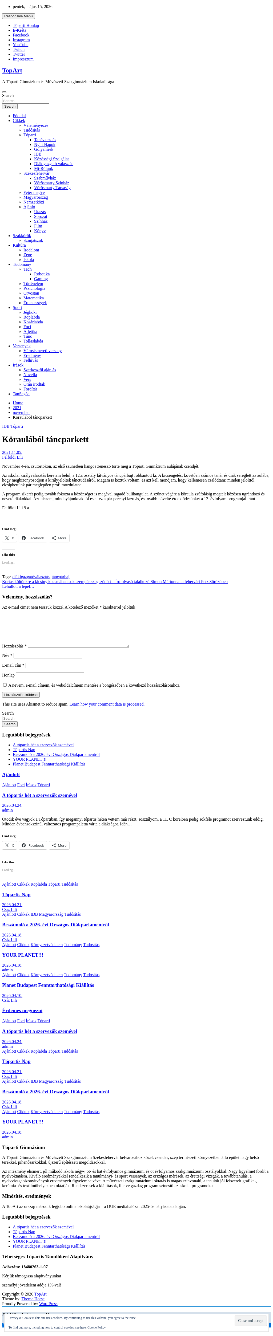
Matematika (33, 298)
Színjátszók (33, 240)
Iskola (28, 259)
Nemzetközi (33, 202)
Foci (27, 326)
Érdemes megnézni (22, 1017)
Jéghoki (30, 312)
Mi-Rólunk (43, 168)
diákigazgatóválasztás (31, 577)
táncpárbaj (61, 577)
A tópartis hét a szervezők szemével (43, 751)
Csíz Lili (9, 916)
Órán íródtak (34, 384)
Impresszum (23, 59)
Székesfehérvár (36, 173)
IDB (38, 154)
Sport (17, 307)
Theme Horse (33, 1305)
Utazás (40, 211)
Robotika (42, 274)
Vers (27, 379)
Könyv (40, 231)
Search (8, 95)
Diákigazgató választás (53, 163)
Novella (30, 374)
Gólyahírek (43, 149)
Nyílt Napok (44, 144)
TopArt (12, 70)
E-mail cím (13, 671)
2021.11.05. (12, 452)
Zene (27, 254)
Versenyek (22, 346)
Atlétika (30, 331)
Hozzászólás (14, 652)
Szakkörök (22, 235)
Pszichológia (34, 288)
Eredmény (32, 355)
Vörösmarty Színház (51, 183)
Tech (27, 269)
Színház (41, 221)
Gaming (41, 278)
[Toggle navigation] (4, 92)
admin (7, 816)
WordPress (48, 1310)
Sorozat (40, 216)
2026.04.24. (12, 811)
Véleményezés (35, 125)
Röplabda (31, 317)
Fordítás (30, 389)
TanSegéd (21, 394)
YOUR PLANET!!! (30, 765)
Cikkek (19, 120)
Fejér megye (34, 192)
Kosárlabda (33, 322)
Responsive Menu (18, 16)
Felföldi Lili (12, 457)
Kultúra (19, 245)
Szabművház (45, 178)
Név (7, 661)
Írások (18, 365)
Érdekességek (35, 302)
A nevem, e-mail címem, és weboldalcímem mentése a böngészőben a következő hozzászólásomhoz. (94, 691)
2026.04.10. (12, 1002)
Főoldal (19, 115)
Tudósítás (31, 130)
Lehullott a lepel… (18, 586)
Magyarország (35, 197)
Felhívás (30, 360)
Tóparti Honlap (26, 25)
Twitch (19, 49)
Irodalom (31, 250)
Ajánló (29, 207)
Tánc (27, 336)
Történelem (33, 283)
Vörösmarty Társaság (52, 187)
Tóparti (29, 135)
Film (38, 226)
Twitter (19, 54)
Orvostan (31, 293)
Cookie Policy (96, 1327)
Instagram (21, 40)
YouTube (20, 44)
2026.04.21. (12, 911)
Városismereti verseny (42, 350)
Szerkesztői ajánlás (39, 370)
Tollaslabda (33, 341)
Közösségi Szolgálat (51, 159)
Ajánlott (11, 781)
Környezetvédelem (47, 951)
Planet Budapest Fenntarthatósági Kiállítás (49, 770)
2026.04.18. (12, 941)
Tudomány (22, 264)
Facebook (21, 35)
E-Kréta (19, 30)
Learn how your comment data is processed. (106, 710)
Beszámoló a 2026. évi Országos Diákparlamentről (56, 761)
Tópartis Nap (24, 756)
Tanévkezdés (45, 139)
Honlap (8, 681)
